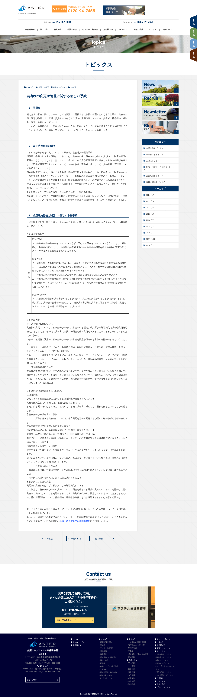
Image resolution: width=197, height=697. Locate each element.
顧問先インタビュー (164, 648)
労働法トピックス (153, 161)
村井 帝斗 (131, 678)
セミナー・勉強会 (90, 29)
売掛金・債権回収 (106, 648)
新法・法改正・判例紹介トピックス (159, 168)
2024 (150, 195)
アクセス (152, 29)
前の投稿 (48, 538)
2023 (150, 201)
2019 (150, 226)
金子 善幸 (131, 675)
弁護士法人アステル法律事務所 (75, 521)
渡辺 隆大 (131, 684)
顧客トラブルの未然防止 (109, 666)
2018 (149, 233)
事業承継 (103, 654)
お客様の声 (108, 29)
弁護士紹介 (72, 29)
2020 (150, 220)
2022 (150, 208)
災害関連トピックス (154, 176)
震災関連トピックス (163, 672)
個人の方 (57, 29)
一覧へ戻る (76, 538)
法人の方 (44, 29)
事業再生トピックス (154, 154)
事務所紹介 (30, 29)
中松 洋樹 (131, 666)
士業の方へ (161, 642)
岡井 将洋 (131, 669)
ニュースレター (162, 681)
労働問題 (103, 651)
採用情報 (160, 678)
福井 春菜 (131, 672)
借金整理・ (138, 654)
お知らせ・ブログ (79, 642)
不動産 (102, 663)
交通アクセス (32, 680)
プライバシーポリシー (165, 687)
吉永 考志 (131, 681)
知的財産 (103, 669)
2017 (150, 239)
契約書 (102, 645)
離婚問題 (131, 657)
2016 (150, 245)
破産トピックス (162, 660)
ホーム (75, 639)
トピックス (123, 29)
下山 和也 (131, 663)
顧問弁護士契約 (106, 642)
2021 (150, 214)
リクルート (167, 29)
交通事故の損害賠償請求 (137, 642)
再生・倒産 (104, 660)
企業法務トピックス (154, 148)
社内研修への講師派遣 (108, 657)
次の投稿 (99, 538)
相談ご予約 (138, 29)
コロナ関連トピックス (155, 182)
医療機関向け (108, 672)
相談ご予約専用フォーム (66, 620)
